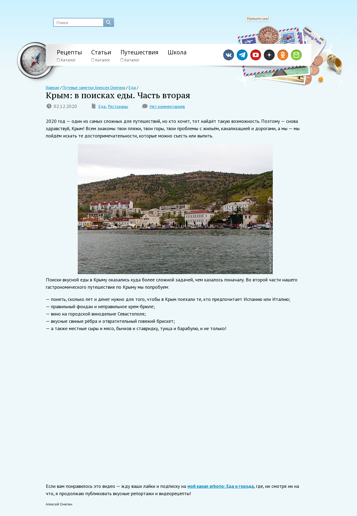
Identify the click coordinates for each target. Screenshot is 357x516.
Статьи (101, 52)
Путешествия (139, 52)
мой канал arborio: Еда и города (222, 487)
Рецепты (69, 52)
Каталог (66, 60)
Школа (177, 52)
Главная (52, 87)
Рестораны (120, 107)
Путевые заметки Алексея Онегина (91, 87)
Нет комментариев (173, 107)
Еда (102, 107)
